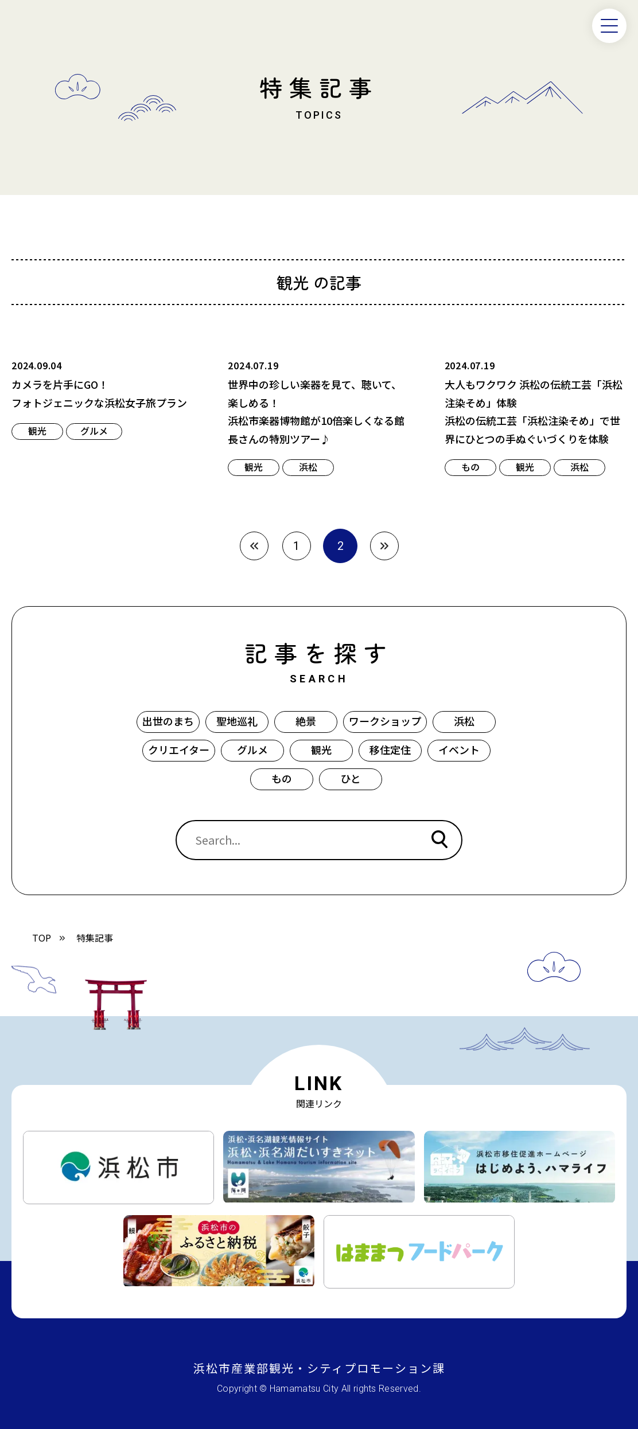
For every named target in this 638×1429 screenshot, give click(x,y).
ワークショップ (385, 720)
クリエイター (178, 749)
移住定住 (390, 749)
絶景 (305, 720)
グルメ (252, 749)
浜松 (464, 720)
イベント (459, 749)
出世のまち (168, 720)
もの (281, 778)
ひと (351, 778)
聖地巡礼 (237, 720)
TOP (41, 938)
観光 (321, 749)
